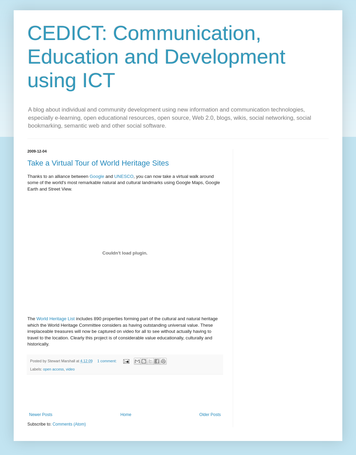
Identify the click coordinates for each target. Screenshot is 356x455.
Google (97, 176)
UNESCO (124, 176)
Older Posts (210, 414)
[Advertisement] (125, 393)
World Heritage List (55, 318)
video (70, 369)
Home (125, 414)
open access (53, 369)
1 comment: (107, 361)
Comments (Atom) (69, 424)
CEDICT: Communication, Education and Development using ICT (156, 57)
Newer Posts (40, 414)
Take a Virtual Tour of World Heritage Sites (98, 163)
